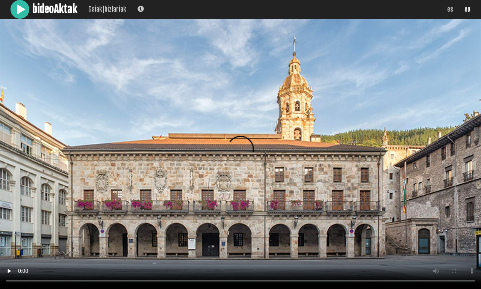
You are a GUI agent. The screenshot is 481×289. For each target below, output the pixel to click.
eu (467, 9)
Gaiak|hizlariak (107, 9)
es (450, 9)
